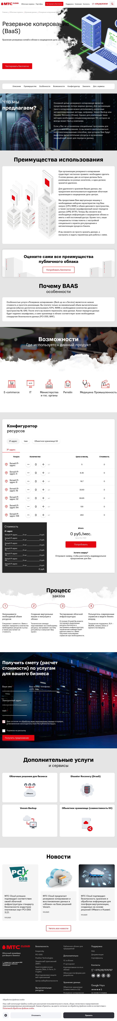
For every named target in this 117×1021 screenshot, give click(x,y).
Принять (89, 1015)
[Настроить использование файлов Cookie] (6, 1015)
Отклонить (36, 1015)
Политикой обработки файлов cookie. (18, 1008)
